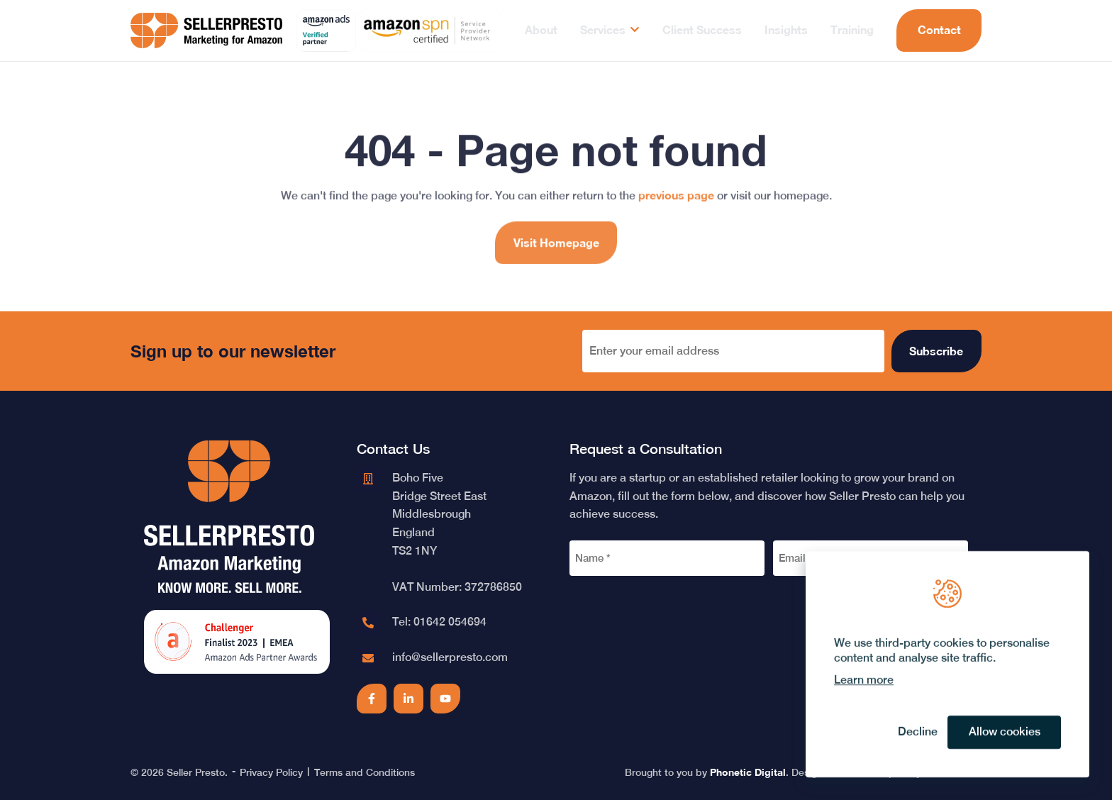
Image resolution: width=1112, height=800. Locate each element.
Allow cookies (1004, 732)
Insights (786, 29)
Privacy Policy (271, 772)
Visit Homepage (556, 255)
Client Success (702, 29)
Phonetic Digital (748, 772)
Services (603, 29)
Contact (939, 29)
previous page (676, 207)
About (541, 29)
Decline (918, 732)
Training (852, 29)
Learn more (864, 680)
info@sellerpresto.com (450, 657)
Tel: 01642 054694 (439, 621)
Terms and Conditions (364, 772)
